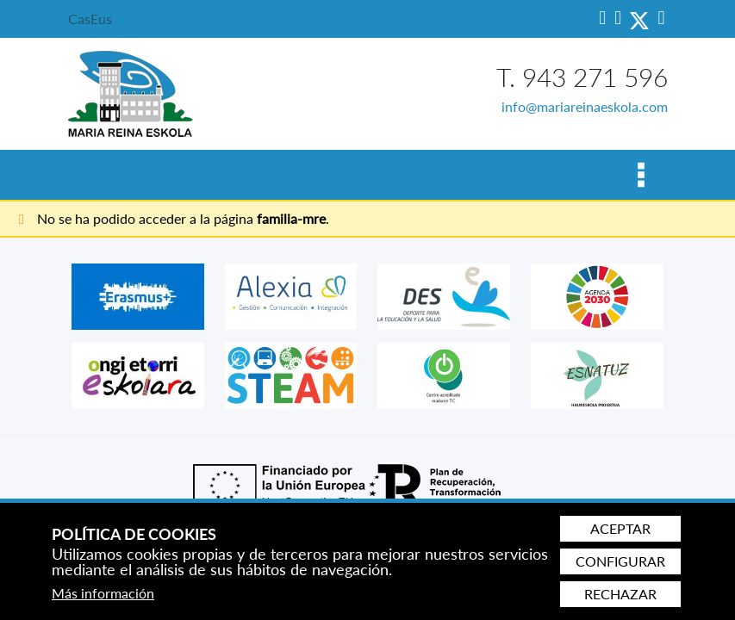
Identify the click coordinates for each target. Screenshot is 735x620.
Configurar (620, 561)
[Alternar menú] (640, 174)
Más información (103, 593)
